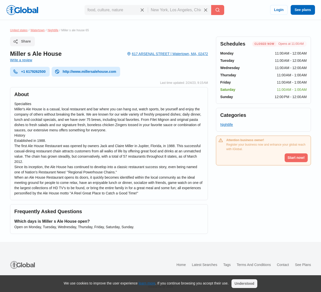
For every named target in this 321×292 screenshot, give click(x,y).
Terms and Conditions (254, 265)
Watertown (37, 30)
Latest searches (204, 265)
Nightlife (53, 30)
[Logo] (22, 10)
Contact (283, 265)
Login (279, 10)
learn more (147, 283)
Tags (227, 265)
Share (22, 41)
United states (19, 30)
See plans (303, 10)
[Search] (217, 10)
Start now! (296, 158)
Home (181, 265)
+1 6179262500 (29, 71)
